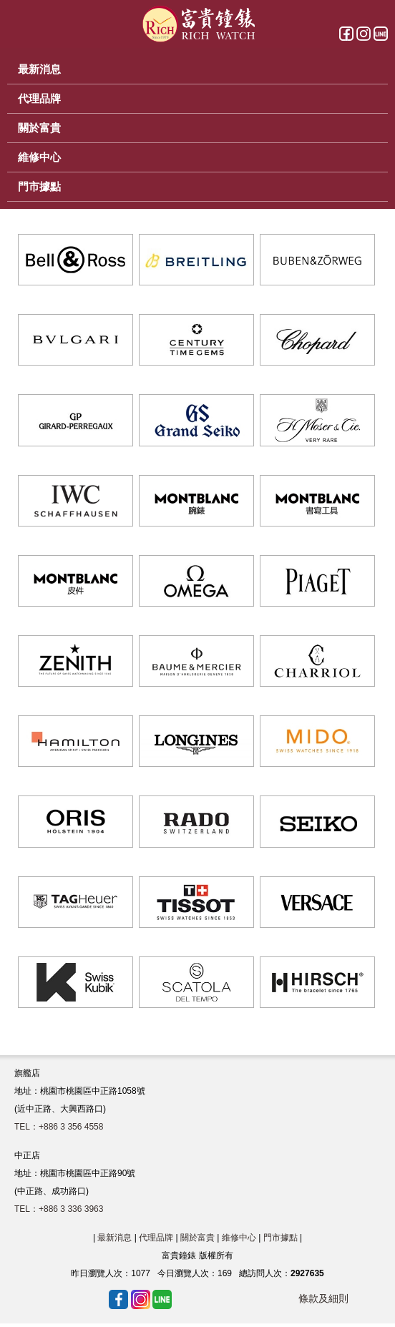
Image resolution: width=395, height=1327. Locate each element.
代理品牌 (156, 1238)
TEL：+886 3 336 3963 (58, 1209)
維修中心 (239, 1238)
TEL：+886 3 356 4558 (58, 1127)
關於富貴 (197, 1238)
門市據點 (280, 1238)
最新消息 (114, 1238)
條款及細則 (323, 1298)
